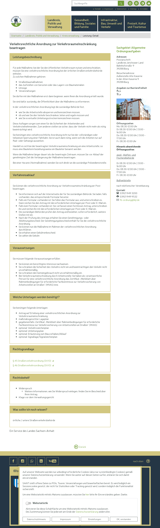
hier (87, 494)
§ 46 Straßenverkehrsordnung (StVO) (32, 365)
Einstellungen (94, 519)
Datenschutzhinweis (36, 519)
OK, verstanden (124, 519)
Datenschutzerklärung (87, 511)
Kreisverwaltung (70, 35)
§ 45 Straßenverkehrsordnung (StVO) (32, 360)
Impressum (65, 519)
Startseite (16, 35)
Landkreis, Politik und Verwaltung (42, 35)
